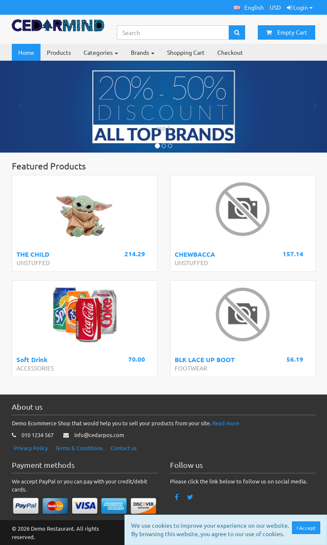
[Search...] (173, 32)
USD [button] (275, 7)
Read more (225, 423)
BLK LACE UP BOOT (205, 359)
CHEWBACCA (195, 254)
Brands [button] (142, 52)
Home (26, 52)
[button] (249, 7)
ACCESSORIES (35, 368)
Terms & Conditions (79, 447)
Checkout (230, 52)
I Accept (308, 527)
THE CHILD (32, 254)
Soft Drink (32, 359)
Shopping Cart (186, 52)
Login (300, 7)
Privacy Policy (31, 447)
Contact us (124, 447)
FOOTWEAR (191, 368)
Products (59, 52)
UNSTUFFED (33, 262)
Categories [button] (101, 52)
